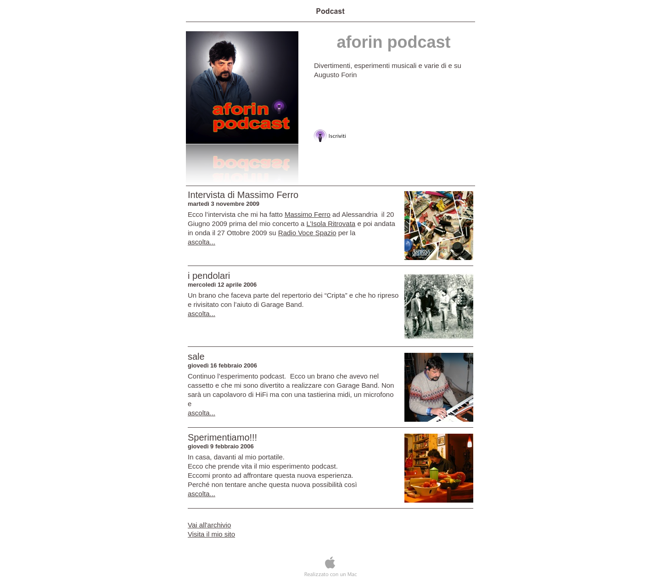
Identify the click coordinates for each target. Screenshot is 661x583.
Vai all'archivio (209, 525)
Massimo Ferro (307, 214)
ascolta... (201, 242)
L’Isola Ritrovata (330, 223)
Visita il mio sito (211, 534)
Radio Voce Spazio (307, 233)
